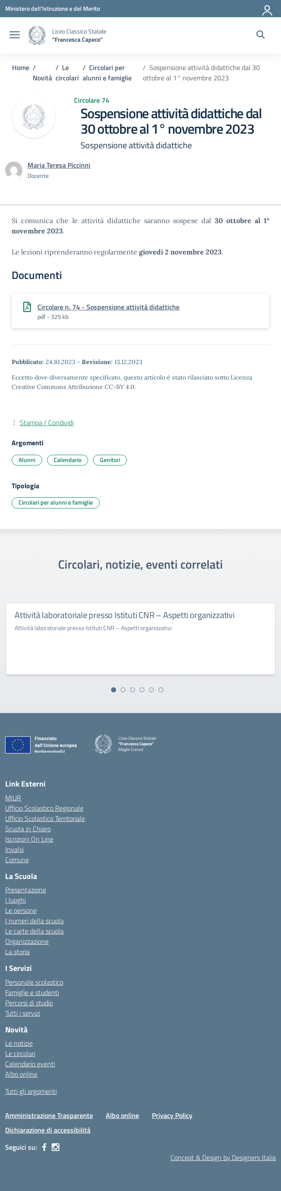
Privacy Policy (172, 1115)
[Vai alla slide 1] (113, 689)
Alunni (27, 459)
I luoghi (15, 900)
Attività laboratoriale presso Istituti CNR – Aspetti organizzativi (125, 615)
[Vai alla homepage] (37, 35)
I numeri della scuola (34, 920)
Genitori (110, 459)
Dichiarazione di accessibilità (47, 1130)
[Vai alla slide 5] (151, 689)
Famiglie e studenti (32, 992)
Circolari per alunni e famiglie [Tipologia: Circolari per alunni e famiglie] (56, 502)
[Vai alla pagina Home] (20, 67)
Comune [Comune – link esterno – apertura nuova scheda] (17, 859)
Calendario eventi (30, 1064)
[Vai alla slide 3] (132, 689)
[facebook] (44, 1147)
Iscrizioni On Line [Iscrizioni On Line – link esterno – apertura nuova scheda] (29, 839)
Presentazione (25, 890)
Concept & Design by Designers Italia (223, 1157)
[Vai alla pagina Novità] (42, 78)
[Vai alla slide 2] (123, 689)
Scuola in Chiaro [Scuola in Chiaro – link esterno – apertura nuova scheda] (28, 829)
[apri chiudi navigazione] (14, 36)
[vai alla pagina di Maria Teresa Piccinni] (59, 165)
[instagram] (55, 1147)
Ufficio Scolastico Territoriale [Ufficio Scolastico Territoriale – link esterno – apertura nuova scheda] (45, 818)
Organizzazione (27, 941)
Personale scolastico (34, 982)
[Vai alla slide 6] (161, 689)
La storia (17, 951)
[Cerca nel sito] (260, 35)
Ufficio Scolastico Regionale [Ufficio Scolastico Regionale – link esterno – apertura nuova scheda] (44, 808)
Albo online (21, 1074)
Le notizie (19, 1043)
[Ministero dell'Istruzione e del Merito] (52, 8)
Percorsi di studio (29, 1003)
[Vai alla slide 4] (142, 689)
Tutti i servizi (22, 1013)
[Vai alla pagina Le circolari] (67, 72)
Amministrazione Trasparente (49, 1115)
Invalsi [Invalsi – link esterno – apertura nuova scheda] (14, 849)
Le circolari (20, 1053)
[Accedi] (267, 8)
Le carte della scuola (34, 931)
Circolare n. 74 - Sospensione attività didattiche (108, 307)
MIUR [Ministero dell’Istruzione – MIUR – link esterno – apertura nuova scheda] (13, 798)
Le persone (21, 910)
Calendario (67, 459)
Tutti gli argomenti (31, 1091)
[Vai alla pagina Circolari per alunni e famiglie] (107, 72)
